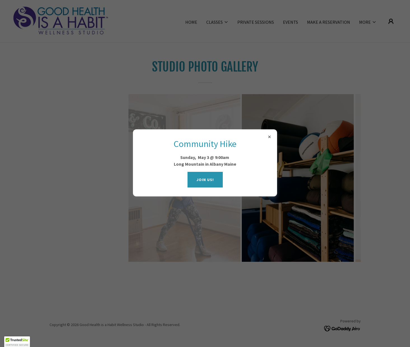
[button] (17, 341)
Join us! (205, 179)
